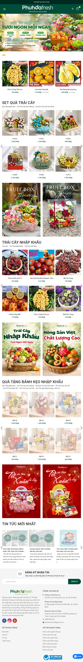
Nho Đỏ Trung (68, 278)
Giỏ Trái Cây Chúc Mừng (25, 106)
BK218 (15, 420)
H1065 (41, 175)
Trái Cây (5, 246)
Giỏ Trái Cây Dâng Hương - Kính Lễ (48, 388)
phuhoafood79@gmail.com (54, 622)
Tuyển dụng (6, 641)
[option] (41, 32)
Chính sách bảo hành (50, 644)
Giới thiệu (5, 632)
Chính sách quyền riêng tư (52, 632)
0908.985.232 (49, 619)
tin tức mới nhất (19, 524)
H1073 (15, 139)
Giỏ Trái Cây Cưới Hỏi (27, 388)
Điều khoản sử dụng (49, 647)
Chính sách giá (48, 650)
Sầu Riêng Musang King (68, 89)
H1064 (68, 139)
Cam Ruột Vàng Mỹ (41, 89)
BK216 (41, 420)
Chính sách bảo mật (49, 635)
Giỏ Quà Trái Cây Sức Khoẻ (44, 106)
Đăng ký (74, 581)
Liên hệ (4, 635)
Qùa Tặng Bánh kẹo (9, 106)
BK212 (68, 456)
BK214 (68, 420)
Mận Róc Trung (68, 314)
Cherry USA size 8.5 (15, 278)
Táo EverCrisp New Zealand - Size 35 (41, 278)
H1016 (41, 139)
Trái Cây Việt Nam (31, 246)
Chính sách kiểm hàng (50, 641)
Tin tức (4, 638)
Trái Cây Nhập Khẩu (16, 246)
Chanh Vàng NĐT (15, 314)
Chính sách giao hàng (50, 638)
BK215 (41, 456)
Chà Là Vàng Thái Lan (14, 89)
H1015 (68, 175)
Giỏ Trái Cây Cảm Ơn (63, 386)
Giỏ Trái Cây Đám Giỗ (10, 388)
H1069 (15, 175)
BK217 (15, 456)
